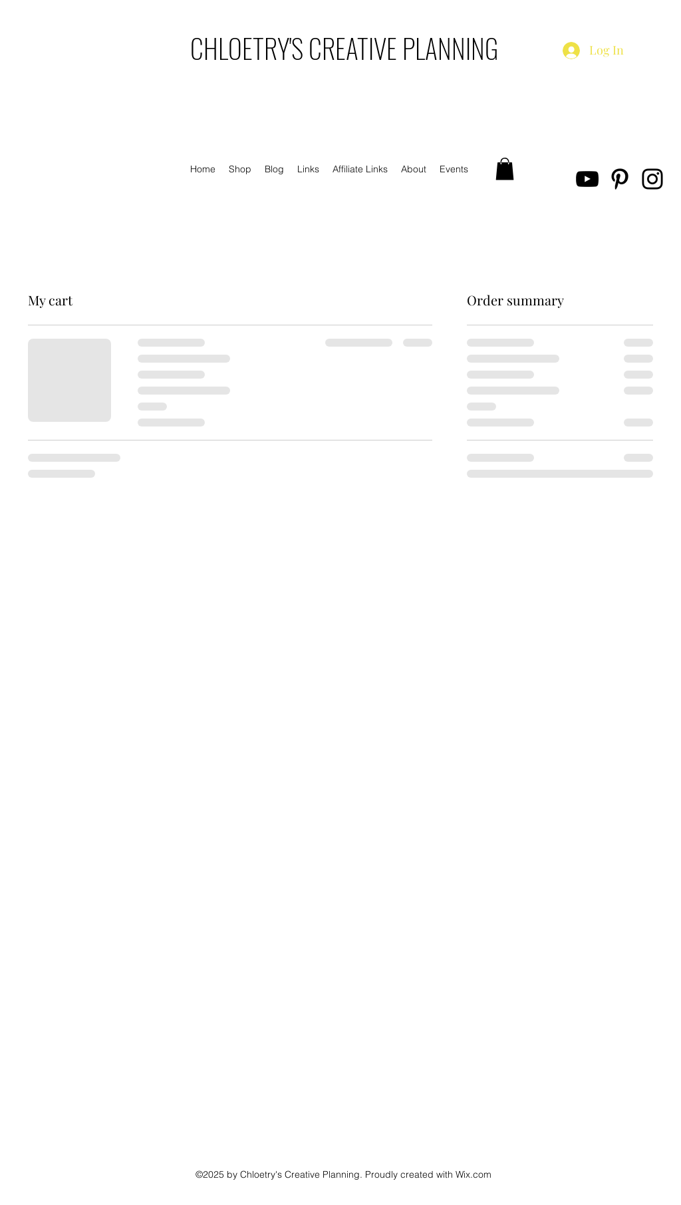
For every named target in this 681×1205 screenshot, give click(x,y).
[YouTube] (587, 179)
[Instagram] (652, 179)
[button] (504, 169)
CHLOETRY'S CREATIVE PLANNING (344, 48)
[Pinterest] (620, 179)
